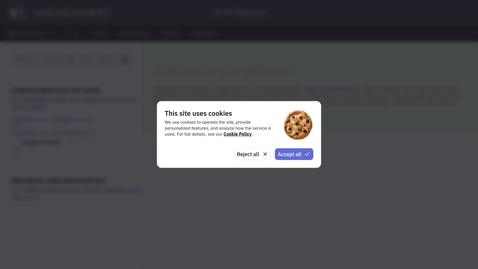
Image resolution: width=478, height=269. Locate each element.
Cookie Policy (238, 133)
